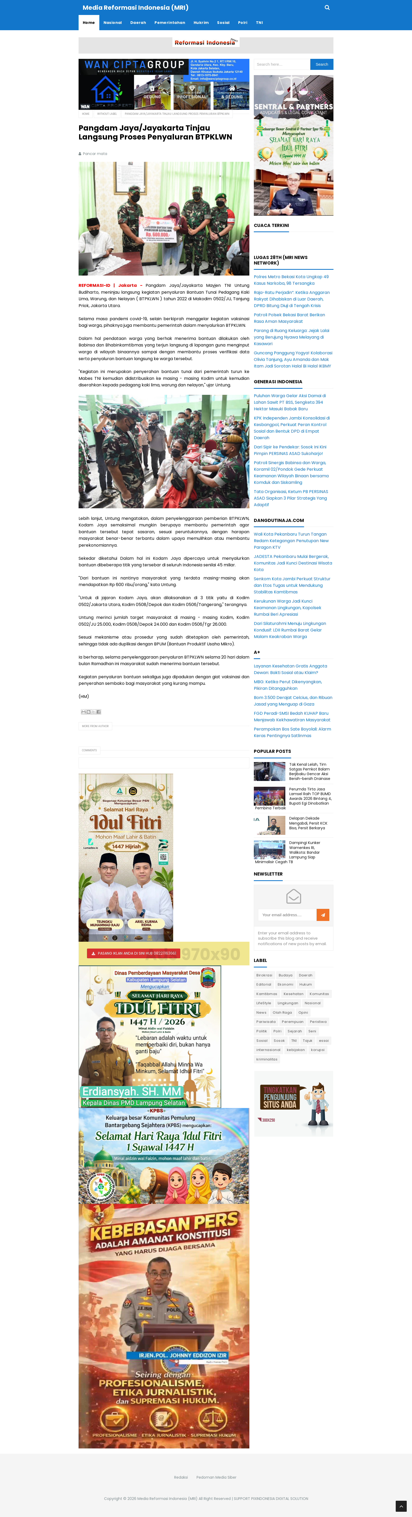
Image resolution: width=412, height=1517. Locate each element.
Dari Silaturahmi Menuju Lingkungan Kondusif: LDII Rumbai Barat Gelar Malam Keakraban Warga (290, 629)
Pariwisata (266, 1021)
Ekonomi (285, 984)
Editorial (263, 984)
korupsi (318, 1049)
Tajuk (308, 1040)
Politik (261, 1030)
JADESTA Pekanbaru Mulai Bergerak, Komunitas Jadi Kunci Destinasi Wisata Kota (293, 562)
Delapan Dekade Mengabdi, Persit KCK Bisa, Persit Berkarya (308, 822)
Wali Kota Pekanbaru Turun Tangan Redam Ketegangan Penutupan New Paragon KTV (291, 540)
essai (324, 1040)
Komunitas (319, 993)
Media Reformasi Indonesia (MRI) (167, 1498)
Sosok (279, 1040)
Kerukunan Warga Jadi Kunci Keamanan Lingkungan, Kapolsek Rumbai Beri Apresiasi (287, 607)
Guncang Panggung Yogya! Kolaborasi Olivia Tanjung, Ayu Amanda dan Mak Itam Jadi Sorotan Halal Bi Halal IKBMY (293, 359)
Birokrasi (264, 974)
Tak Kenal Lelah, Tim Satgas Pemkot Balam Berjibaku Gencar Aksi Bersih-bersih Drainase (309, 771)
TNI (294, 1040)
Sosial (261, 1040)
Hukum (306, 984)
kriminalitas (266, 1059)
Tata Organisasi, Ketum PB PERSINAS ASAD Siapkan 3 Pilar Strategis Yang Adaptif (291, 498)
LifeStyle (263, 1002)
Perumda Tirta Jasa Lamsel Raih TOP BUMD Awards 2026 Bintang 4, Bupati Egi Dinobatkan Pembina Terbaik (293, 798)
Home (85, 114)
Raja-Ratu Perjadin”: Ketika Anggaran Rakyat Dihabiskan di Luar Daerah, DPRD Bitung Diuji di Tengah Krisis (292, 298)
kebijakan (296, 1049)
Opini (303, 1012)
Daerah (306, 974)
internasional (268, 1049)
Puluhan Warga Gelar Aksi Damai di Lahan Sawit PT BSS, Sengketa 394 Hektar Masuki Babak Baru (290, 402)
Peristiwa (318, 1021)
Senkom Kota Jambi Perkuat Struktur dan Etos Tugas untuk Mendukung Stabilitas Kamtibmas (292, 585)
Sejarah (295, 1030)
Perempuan (293, 1021)
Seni (312, 1030)
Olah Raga (282, 1012)
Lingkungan (288, 1002)
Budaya (286, 974)
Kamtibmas (266, 993)
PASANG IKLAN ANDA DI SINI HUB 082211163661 (137, 953)
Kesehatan (294, 993)
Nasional (313, 1002)
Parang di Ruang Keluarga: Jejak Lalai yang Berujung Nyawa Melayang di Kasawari (291, 336)
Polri (278, 1030)
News (261, 1012)
